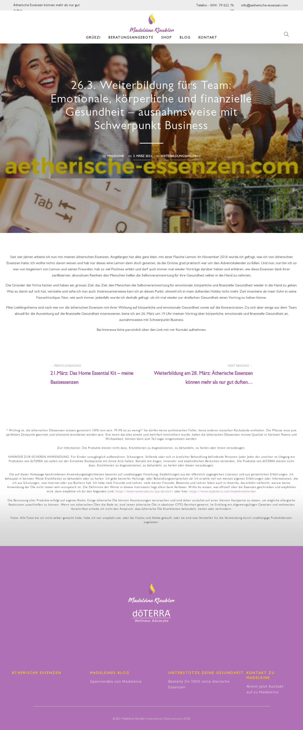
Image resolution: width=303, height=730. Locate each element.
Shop (166, 37)
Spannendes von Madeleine (116, 681)
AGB (187, 719)
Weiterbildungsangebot (180, 156)
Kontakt (207, 37)
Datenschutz (173, 719)
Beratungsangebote (130, 37)
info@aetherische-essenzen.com (264, 6)
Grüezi (93, 37)
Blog (185, 37)
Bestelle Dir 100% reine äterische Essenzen (199, 684)
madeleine (115, 156)
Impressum (154, 719)
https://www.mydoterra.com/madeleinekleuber (223, 491)
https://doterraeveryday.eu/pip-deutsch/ (145, 491)
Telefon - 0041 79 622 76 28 (215, 7)
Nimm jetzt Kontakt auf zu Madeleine (265, 689)
